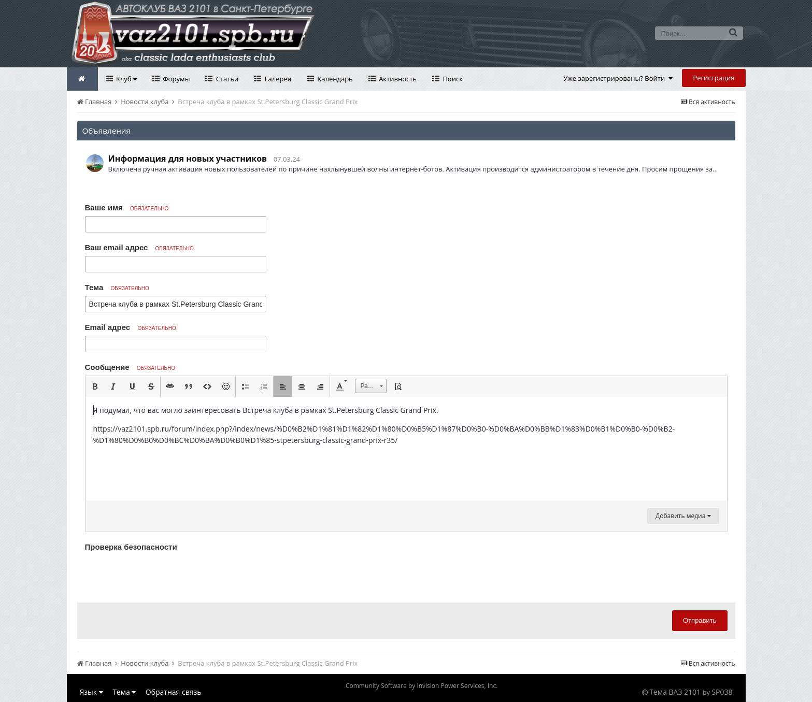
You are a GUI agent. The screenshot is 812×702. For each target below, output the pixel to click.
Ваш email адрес (139, 247)
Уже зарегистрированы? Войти (618, 78)
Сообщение (130, 367)
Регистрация (713, 77)
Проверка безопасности (131, 546)
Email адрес (130, 327)
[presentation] (164, 574)
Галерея (277, 78)
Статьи (226, 78)
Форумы (175, 78)
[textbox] (406, 448)
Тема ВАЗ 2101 (675, 692)
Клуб (126, 78)
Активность (397, 78)
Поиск (452, 78)
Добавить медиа (683, 515)
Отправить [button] (699, 620)
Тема (117, 287)
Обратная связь (174, 692)
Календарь (334, 78)
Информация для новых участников (187, 158)
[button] (95, 386)
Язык (91, 692)
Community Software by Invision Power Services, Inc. (421, 685)
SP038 (721, 692)
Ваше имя (127, 207)
